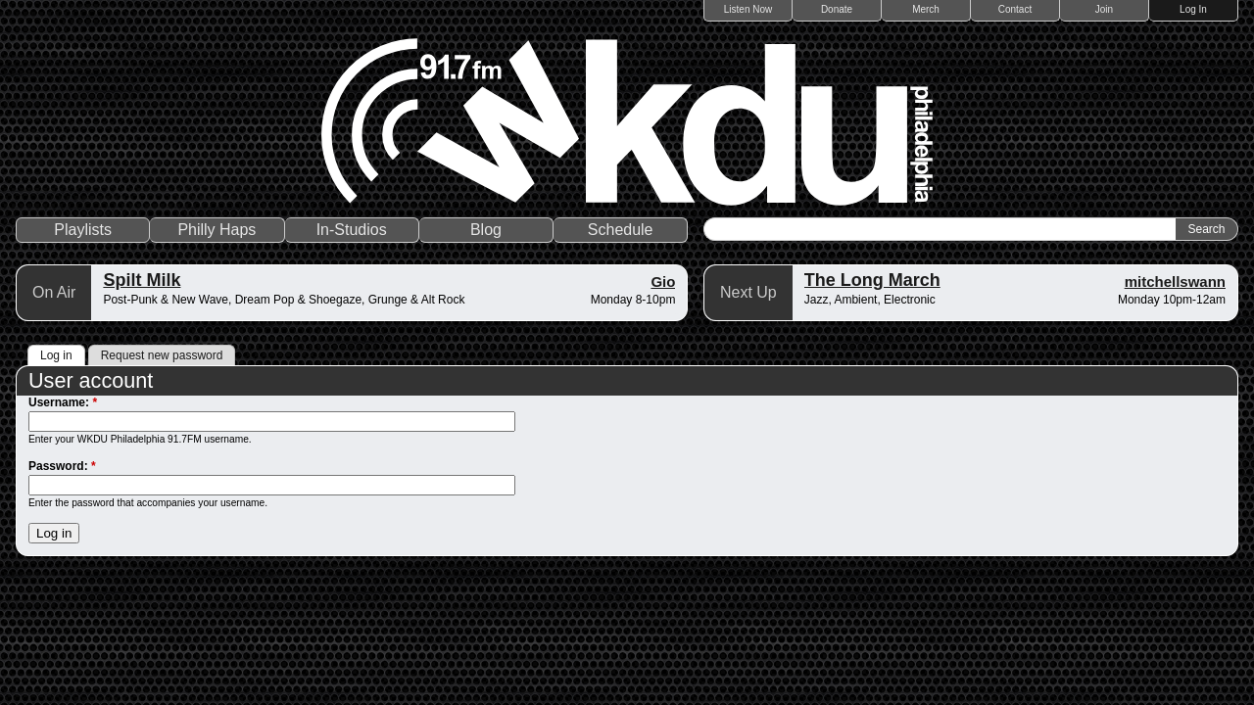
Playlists (83, 229)
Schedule (620, 229)
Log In (1193, 9)
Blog (486, 229)
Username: (62, 402)
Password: (62, 466)
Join (1104, 9)
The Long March (872, 280)
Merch (926, 9)
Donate (836, 9)
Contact (1015, 9)
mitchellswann (1175, 281)
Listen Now (748, 9)
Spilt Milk (141, 280)
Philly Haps (216, 229)
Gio (663, 281)
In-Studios (351, 229)
